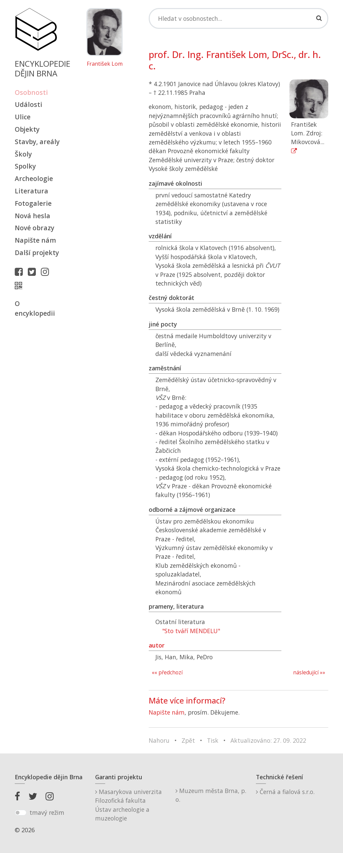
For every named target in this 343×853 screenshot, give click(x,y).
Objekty (27, 129)
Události (28, 104)
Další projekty (37, 252)
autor (156, 645)
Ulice (22, 116)
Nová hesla (32, 215)
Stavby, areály (37, 141)
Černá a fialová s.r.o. (285, 792)
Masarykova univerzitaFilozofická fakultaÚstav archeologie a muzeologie (128, 805)
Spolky (25, 166)
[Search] (238, 18)
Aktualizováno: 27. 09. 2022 (268, 740)
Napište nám (35, 240)
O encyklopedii (35, 308)
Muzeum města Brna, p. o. (211, 795)
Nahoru (159, 740)
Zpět (188, 740)
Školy (23, 154)
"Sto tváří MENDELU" (191, 631)
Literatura (31, 190)
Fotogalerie (33, 203)
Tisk (212, 740)
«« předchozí (167, 672)
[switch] (20, 813)
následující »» (309, 672)
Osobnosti (31, 92)
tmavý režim (46, 812)
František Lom (105, 64)
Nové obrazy (34, 227)
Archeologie (34, 178)
